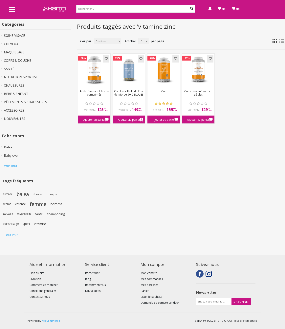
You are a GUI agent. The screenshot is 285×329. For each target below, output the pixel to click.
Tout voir (11, 235)
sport (26, 224)
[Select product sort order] (107, 41)
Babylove (11, 155)
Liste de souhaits (151, 297)
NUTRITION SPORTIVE (21, 77)
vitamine (40, 224)
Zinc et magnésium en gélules (198, 93)
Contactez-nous (40, 297)
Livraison (35, 279)
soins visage (11, 224)
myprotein (24, 214)
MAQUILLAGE (14, 52)
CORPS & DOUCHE (17, 60)
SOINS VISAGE (14, 35)
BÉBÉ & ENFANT (16, 94)
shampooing (56, 214)
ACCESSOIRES (14, 110)
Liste (281, 41)
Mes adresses (149, 285)
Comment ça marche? (44, 285)
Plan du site (37, 273)
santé (39, 214)
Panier (145, 291)
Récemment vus (95, 285)
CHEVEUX (11, 44)
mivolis (8, 214)
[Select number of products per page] (143, 41)
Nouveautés (93, 291)
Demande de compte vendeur (160, 302)
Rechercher (92, 273)
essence (20, 204)
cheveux (39, 194)
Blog (88, 279)
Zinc (163, 91)
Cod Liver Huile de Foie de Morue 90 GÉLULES (129, 93)
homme (56, 204)
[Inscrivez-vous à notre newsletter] (214, 301)
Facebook (200, 274)
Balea (8, 147)
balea (23, 194)
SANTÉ (9, 69)
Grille (274, 41)
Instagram (209, 274)
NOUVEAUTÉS (14, 119)
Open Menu (12, 9)
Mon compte (149, 273)
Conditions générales (43, 291)
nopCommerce (51, 320)
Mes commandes (152, 279)
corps (53, 194)
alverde (8, 194)
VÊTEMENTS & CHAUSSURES (25, 102)
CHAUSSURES (14, 85)
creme (7, 204)
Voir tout (10, 166)
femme (38, 204)
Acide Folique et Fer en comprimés (94, 93)
